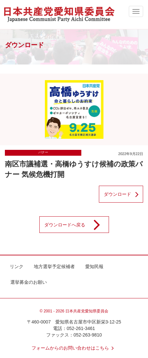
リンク (16, 266)
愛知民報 (94, 266)
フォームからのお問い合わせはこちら (74, 348)
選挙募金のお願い (28, 282)
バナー (43, 152)
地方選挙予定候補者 (54, 266)
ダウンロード (123, 194)
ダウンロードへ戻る (76, 224)
